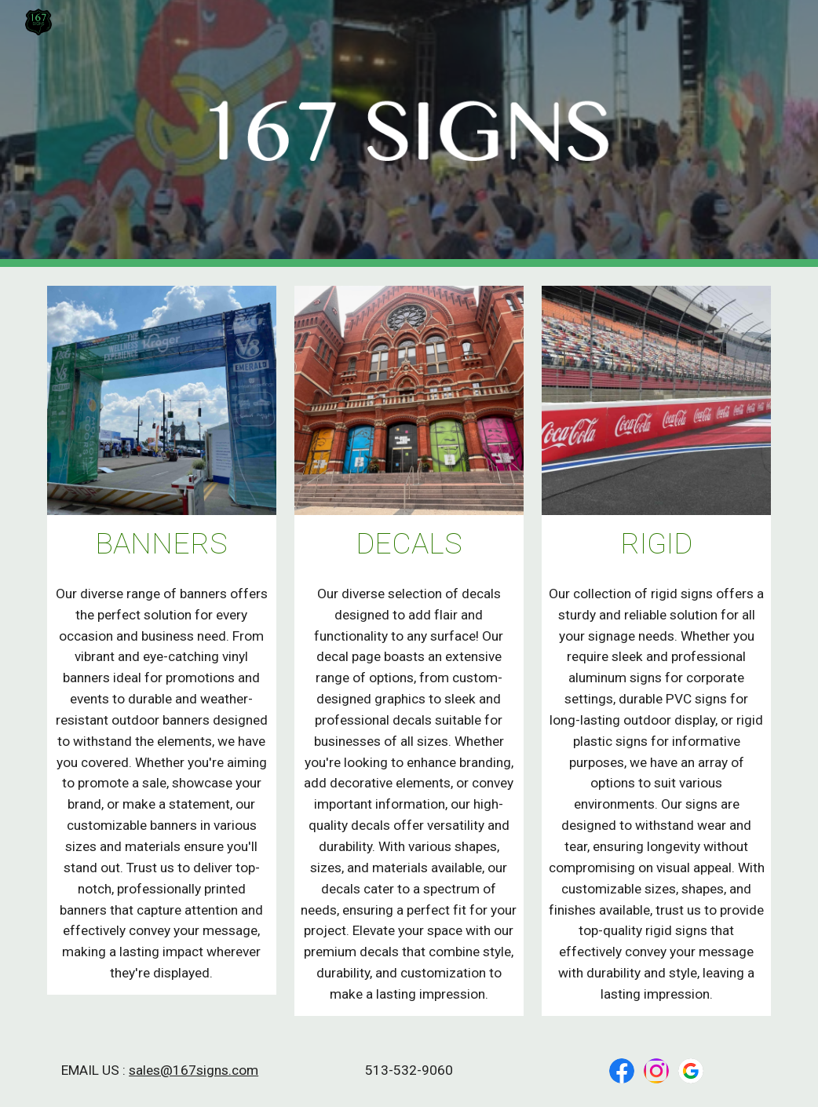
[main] (161, 543)
